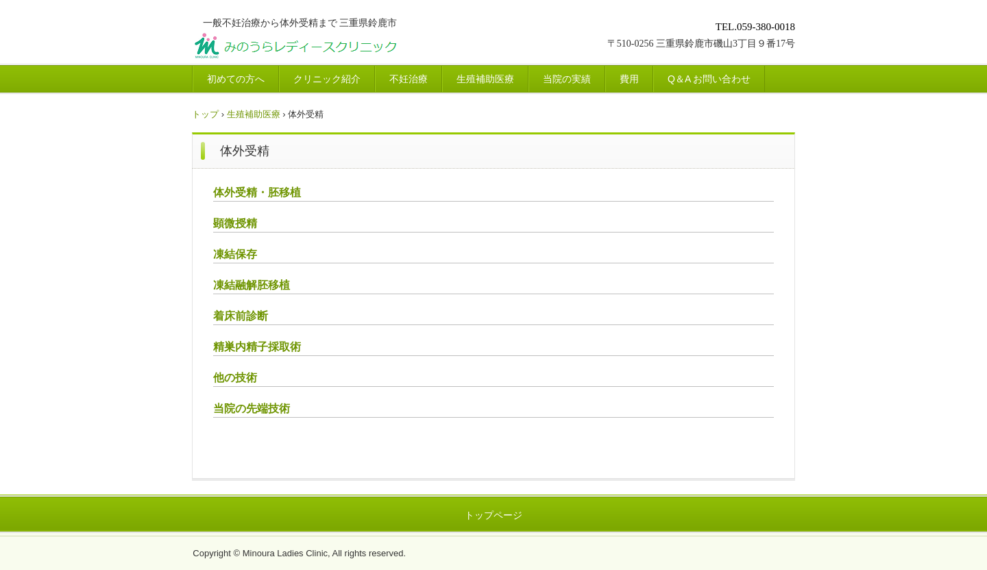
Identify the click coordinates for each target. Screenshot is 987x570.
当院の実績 (567, 78)
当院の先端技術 (251, 408)
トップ (205, 114)
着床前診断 (240, 316)
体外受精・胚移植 (257, 192)
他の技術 (235, 377)
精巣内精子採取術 (257, 347)
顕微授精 (235, 223)
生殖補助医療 (485, 78)
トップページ (493, 515)
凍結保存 (235, 254)
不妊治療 (408, 78)
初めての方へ (236, 78)
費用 (629, 78)
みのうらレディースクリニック (347, 48)
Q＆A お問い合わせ (709, 78)
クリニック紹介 (327, 78)
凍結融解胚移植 (251, 285)
